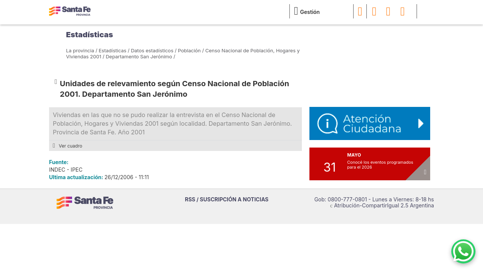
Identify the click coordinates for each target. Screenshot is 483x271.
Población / (191, 50)
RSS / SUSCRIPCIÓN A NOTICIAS (227, 199)
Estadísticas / (114, 50)
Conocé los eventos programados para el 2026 (380, 165)
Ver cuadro (67, 145)
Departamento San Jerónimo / (140, 56)
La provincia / (81, 50)
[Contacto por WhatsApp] (463, 251)
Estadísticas (89, 34)
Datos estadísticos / (154, 50)
